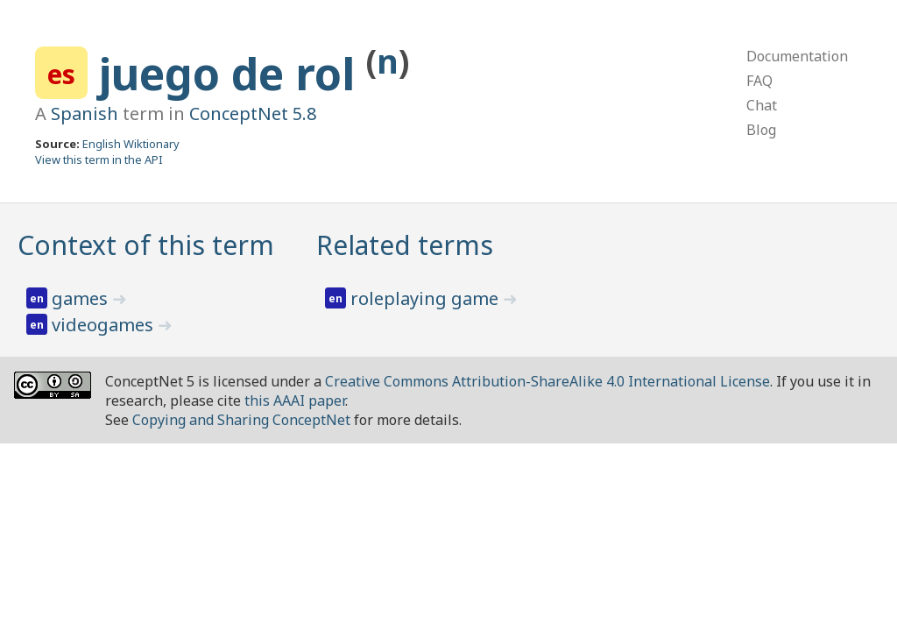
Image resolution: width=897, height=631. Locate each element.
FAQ (759, 80)
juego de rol (232, 73)
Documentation (797, 56)
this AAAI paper (294, 400)
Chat (761, 105)
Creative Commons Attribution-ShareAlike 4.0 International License (547, 381)
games (82, 298)
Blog (761, 129)
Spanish (84, 113)
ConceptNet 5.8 (252, 113)
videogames (105, 325)
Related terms (404, 245)
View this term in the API (99, 159)
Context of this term (146, 245)
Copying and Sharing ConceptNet (241, 419)
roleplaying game (426, 298)
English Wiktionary (131, 144)
